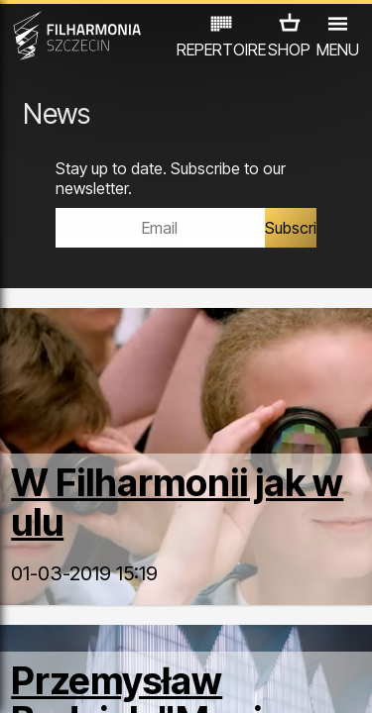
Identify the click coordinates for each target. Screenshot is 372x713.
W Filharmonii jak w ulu (177, 502)
